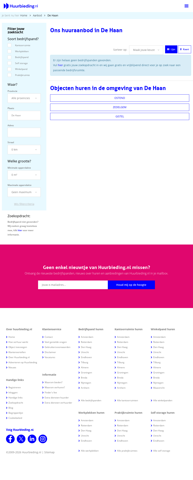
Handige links (15, 397)
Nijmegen (86, 382)
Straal (11, 142)
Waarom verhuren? (55, 387)
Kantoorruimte (22, 45)
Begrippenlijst (15, 412)
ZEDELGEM (119, 107)
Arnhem (85, 387)
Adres (11, 125)
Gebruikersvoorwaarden (57, 347)
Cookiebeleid (15, 418)
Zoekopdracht (15, 402)
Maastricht (159, 387)
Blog (10, 407)
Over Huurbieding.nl (19, 357)
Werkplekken (22, 51)
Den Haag (86, 347)
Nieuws (12, 367)
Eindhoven (86, 357)
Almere (85, 367)
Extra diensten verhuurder (58, 402)
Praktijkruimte (22, 75)
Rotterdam (86, 342)
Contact (49, 337)
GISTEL (120, 116)
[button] (24, 98)
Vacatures (50, 357)
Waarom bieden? (53, 382)
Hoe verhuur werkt (18, 342)
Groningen (86, 372)
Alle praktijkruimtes (127, 450)
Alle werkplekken (90, 450)
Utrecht (85, 352)
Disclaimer (50, 352)
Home (23, 15)
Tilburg (84, 362)
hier (20, 230)
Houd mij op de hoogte (131, 285)
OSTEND (119, 98)
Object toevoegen (17, 347)
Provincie (12, 91)
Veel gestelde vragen (56, 342)
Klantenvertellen (17, 352)
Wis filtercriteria (24, 204)
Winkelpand (21, 69)
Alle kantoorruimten (127, 400)
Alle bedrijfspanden (91, 400)
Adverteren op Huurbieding (22, 362)
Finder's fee (51, 392)
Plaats (11, 108)
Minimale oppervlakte (19, 167)
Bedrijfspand (21, 57)
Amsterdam (87, 337)
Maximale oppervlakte (19, 185)
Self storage (21, 63)
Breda (84, 377)
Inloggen (13, 392)
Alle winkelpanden (162, 400)
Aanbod (37, 15)
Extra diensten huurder (57, 397)
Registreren (14, 387)
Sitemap (49, 452)
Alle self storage (161, 450)
